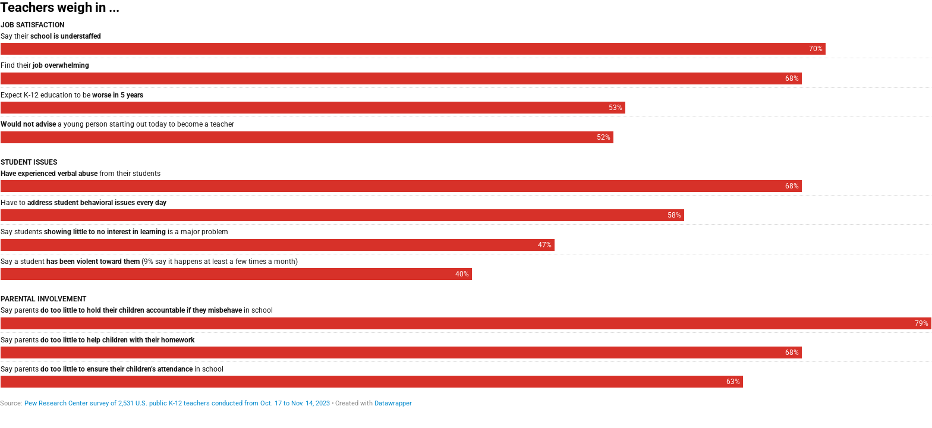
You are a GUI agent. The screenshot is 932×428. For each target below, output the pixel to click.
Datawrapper (393, 403)
